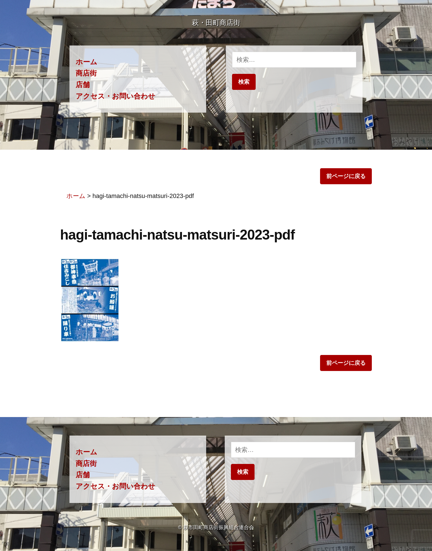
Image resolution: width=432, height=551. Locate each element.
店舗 (83, 84)
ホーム (86, 62)
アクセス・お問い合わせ (115, 96)
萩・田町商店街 (216, 22)
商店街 (86, 73)
